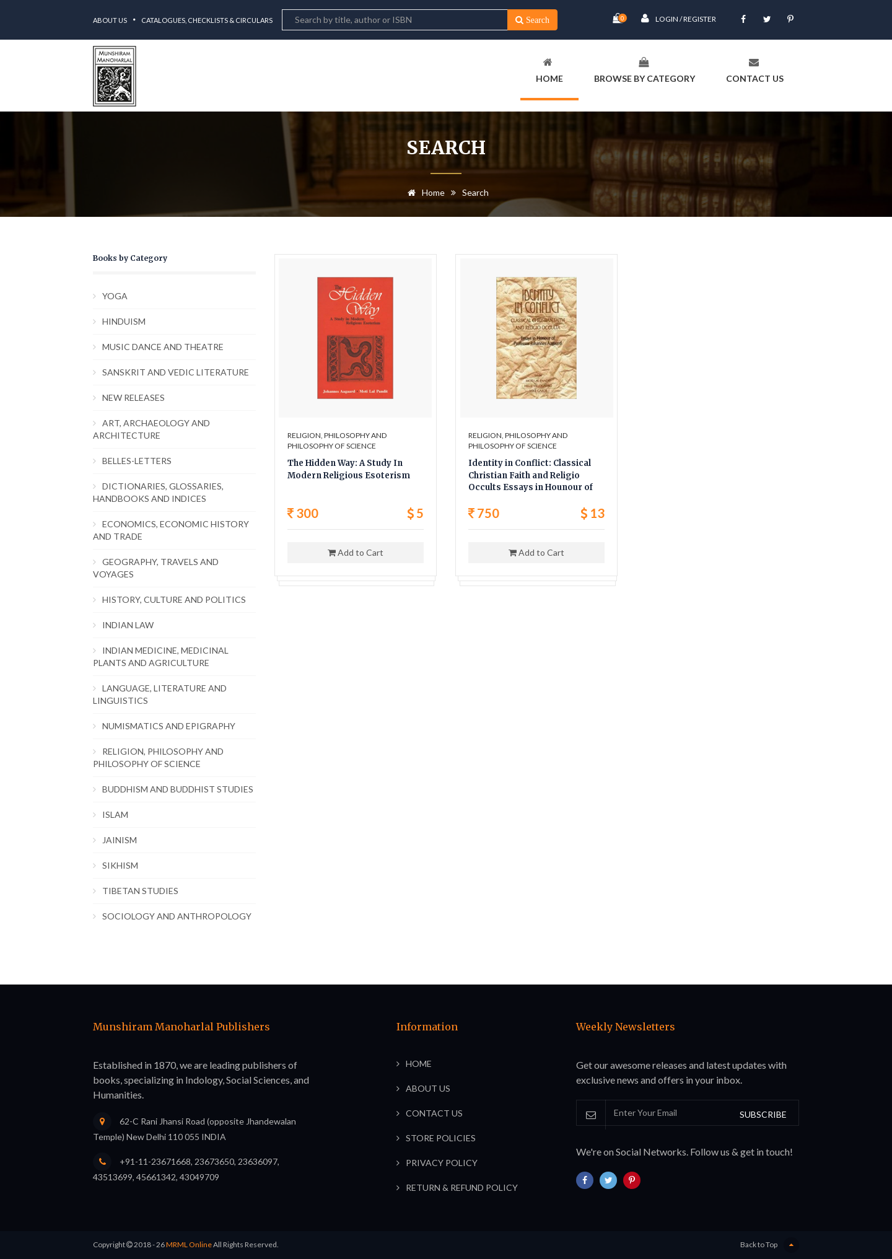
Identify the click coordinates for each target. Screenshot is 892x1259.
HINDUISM (124, 321)
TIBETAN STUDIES (140, 890)
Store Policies (441, 1138)
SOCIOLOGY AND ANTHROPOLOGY (176, 916)
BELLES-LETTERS (137, 460)
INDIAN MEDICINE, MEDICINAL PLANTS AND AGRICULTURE (161, 656)
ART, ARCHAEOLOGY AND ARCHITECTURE (151, 429)
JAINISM (119, 840)
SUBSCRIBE (763, 1114)
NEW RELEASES (133, 397)
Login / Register (678, 18)
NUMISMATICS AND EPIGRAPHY (168, 726)
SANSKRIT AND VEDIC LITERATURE (175, 372)
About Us (110, 20)
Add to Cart (355, 552)
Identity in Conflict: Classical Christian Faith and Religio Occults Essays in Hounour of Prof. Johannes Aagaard (530, 476)
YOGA (115, 296)
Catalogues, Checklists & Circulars (207, 20)
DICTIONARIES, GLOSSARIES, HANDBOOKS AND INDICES (158, 492)
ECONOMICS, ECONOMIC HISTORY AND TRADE (171, 530)
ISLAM (115, 814)
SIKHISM (120, 865)
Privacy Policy (442, 1162)
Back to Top (769, 1245)
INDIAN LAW (128, 625)
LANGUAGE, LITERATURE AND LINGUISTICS (160, 694)
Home (549, 70)
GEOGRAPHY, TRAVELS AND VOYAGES (156, 567)
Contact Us (755, 70)
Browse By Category (644, 70)
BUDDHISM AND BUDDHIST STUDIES (177, 789)
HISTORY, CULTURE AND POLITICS (174, 599)
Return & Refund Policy (462, 1187)
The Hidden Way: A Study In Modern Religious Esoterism (348, 469)
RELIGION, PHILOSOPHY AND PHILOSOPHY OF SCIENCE (158, 757)
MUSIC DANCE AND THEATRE (163, 346)
